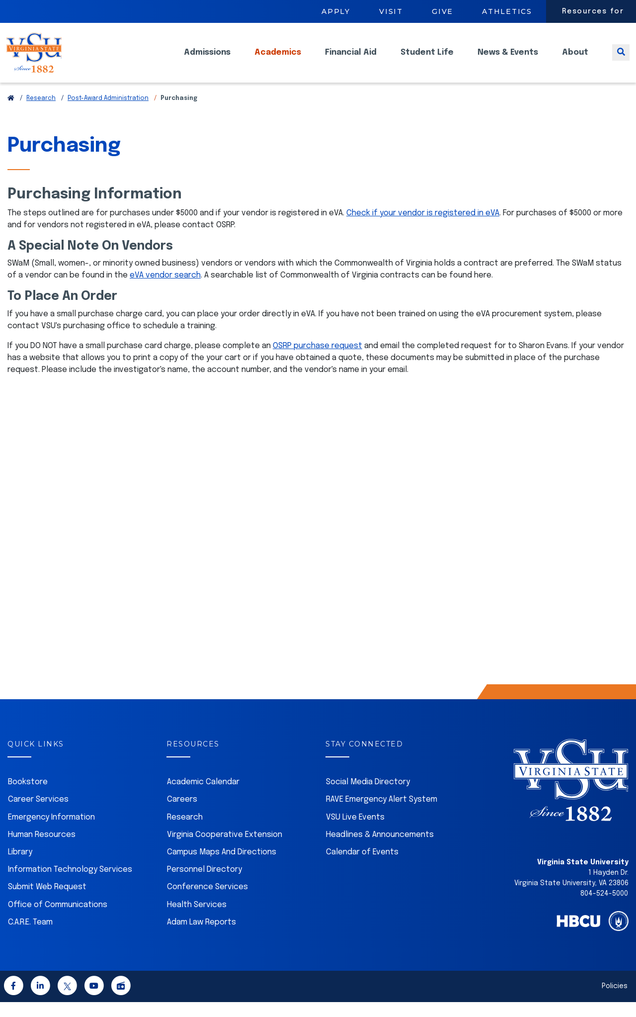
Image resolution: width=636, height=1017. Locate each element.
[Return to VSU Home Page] (10, 113)
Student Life (427, 60)
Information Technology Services (70, 884)
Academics (277, 60)
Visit (391, 11)
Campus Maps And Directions (221, 867)
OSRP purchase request (317, 361)
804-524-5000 (604, 908)
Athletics (507, 11)
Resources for (593, 11)
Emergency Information (51, 832)
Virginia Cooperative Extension (224, 849)
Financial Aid (351, 60)
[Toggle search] (621, 60)
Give (442, 11)
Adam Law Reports (201, 937)
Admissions (207, 60)
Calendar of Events (362, 867)
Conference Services (207, 902)
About (575, 60)
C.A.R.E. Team (30, 937)
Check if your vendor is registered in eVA (422, 228)
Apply (335, 11)
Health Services (197, 920)
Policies (615, 1001)
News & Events (507, 60)
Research (41, 113)
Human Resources (42, 849)
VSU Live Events (355, 832)
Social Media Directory (368, 797)
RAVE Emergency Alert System (381, 814)
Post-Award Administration (108, 113)
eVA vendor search (165, 290)
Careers (182, 814)
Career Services (38, 814)
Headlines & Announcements (380, 849)
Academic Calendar (203, 797)
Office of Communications (57, 920)
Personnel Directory (204, 884)
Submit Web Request (47, 902)
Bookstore (28, 797)
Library (20, 867)
